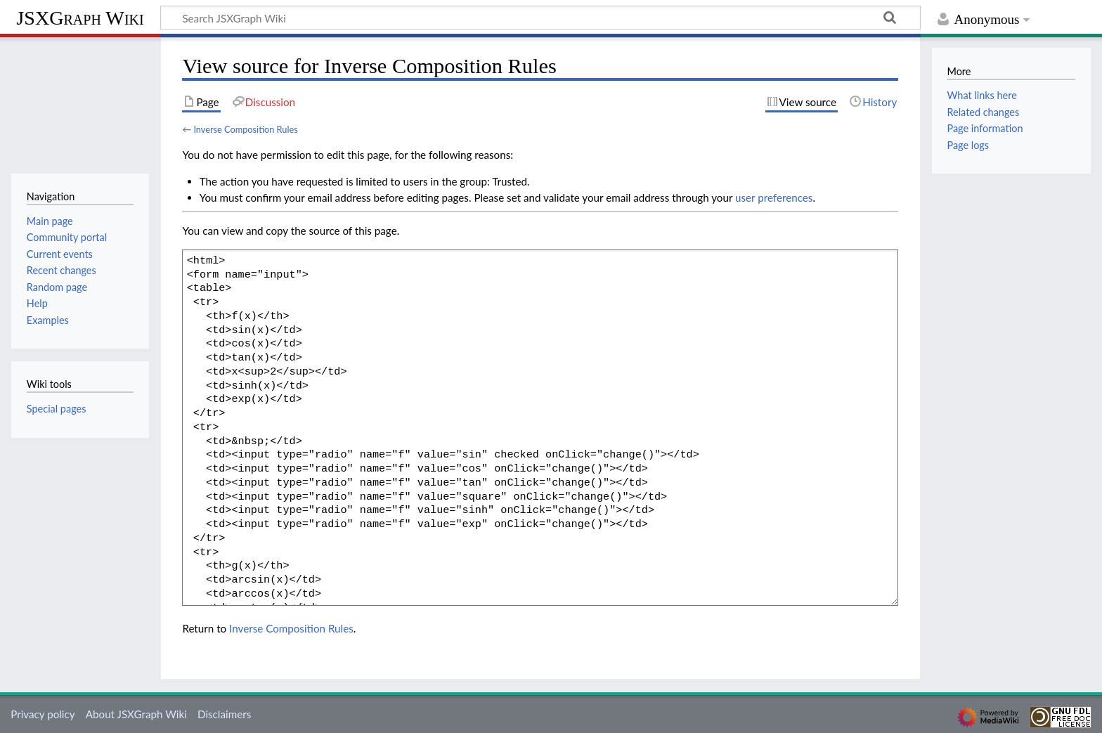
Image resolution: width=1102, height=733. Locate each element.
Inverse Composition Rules (245, 129)
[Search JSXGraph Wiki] (540, 17)
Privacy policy (42, 714)
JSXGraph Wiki (79, 18)
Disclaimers (224, 714)
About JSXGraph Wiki (136, 714)
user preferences (773, 197)
